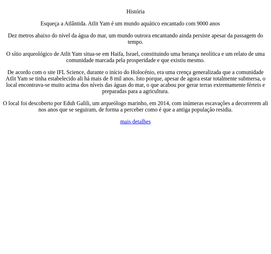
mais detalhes (135, 122)
